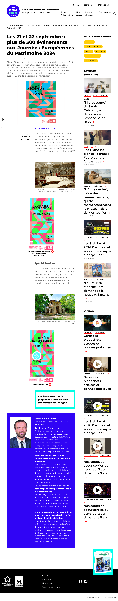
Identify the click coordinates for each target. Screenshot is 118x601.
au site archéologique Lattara (56, 274)
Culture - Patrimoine (23, 134)
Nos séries (47, 583)
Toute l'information (51, 587)
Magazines (103, 5)
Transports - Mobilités (93, 46)
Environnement (90, 60)
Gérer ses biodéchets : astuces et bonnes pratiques (97, 341)
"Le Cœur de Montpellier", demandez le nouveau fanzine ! (97, 290)
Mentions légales (94, 597)
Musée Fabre (97, 186)
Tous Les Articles (23, 25)
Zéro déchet (88, 332)
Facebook (3, 119)
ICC (92, 146)
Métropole (26, 136)
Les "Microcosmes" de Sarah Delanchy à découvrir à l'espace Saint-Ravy (95, 110)
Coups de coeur (105, 455)
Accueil (10, 25)
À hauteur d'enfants (91, 455)
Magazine (46, 579)
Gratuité (88, 51)
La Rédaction (110, 597)
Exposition (87, 95)
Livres (86, 279)
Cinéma (86, 146)
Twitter (3, 127)
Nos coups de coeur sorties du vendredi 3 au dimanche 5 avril (96, 467)
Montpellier (25, 139)
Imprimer (25, 58)
